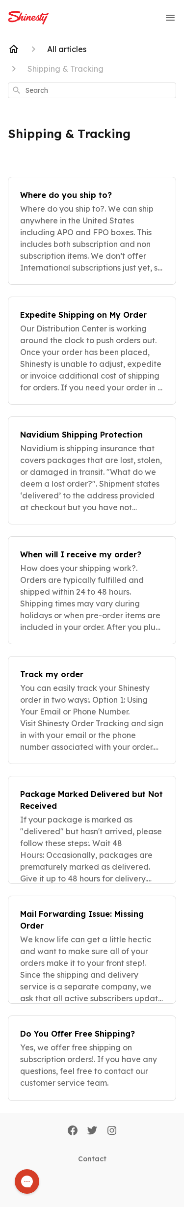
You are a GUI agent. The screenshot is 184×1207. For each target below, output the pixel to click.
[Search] (17, 90)
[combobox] (92, 90)
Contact (92, 1158)
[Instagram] (112, 1131)
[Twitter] (92, 1131)
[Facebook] (73, 1131)
